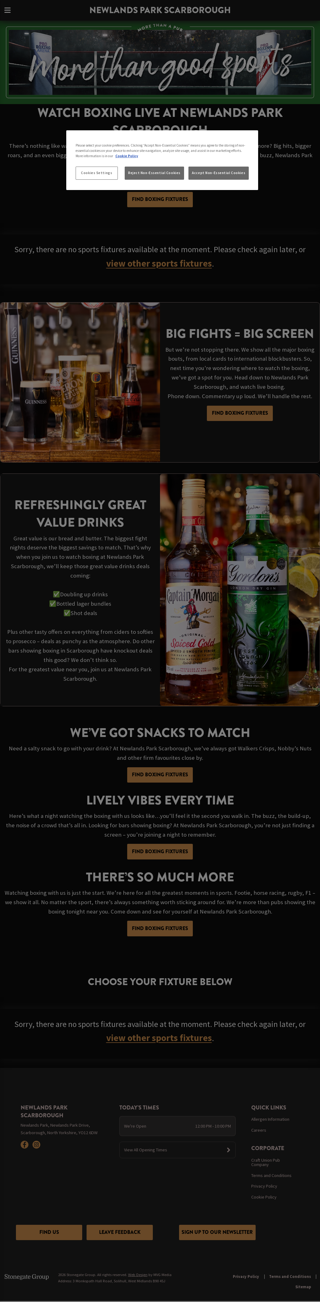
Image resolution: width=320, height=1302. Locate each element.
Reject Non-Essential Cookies (154, 173)
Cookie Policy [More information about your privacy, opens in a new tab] (126, 156)
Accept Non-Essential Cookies (218, 173)
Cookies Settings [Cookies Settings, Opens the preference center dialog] (96, 173)
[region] (162, 160)
